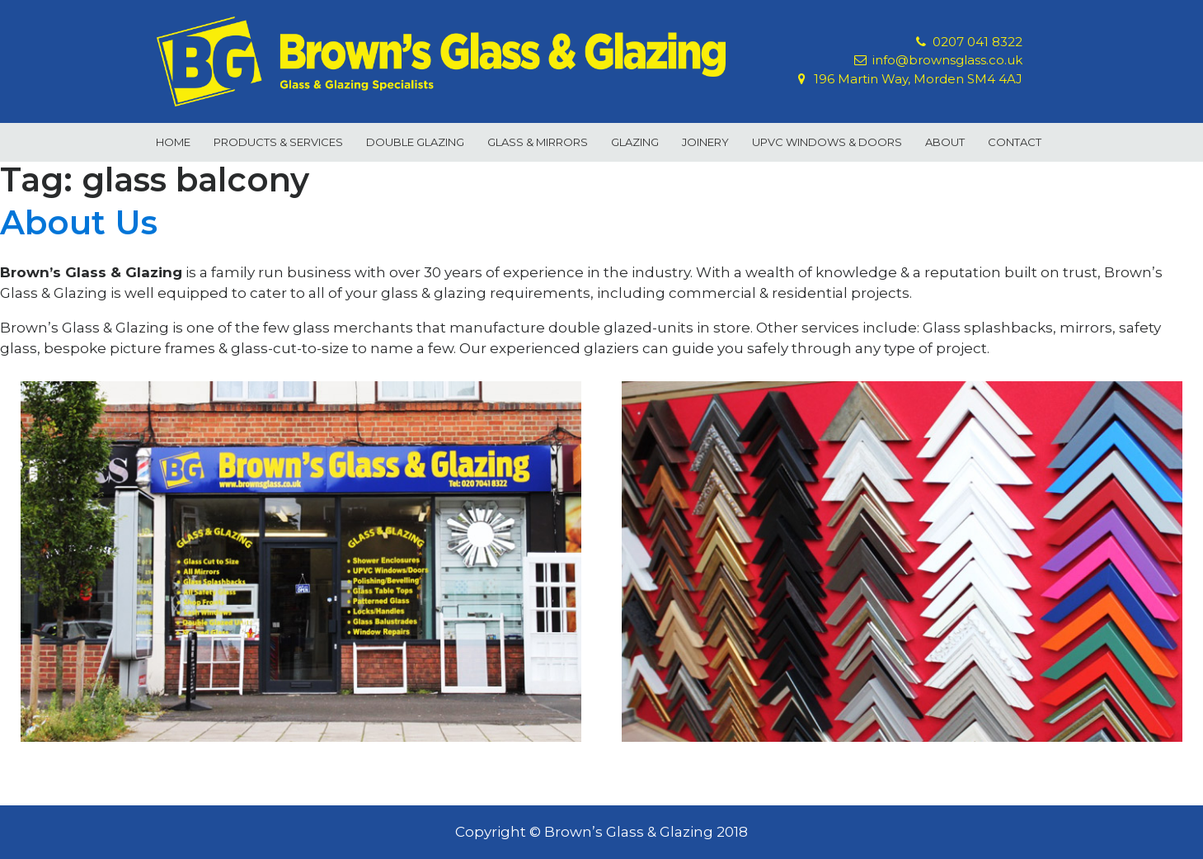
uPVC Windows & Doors (827, 142)
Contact (1014, 142)
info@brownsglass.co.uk (947, 60)
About (945, 142)
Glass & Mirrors (537, 142)
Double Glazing (415, 142)
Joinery (705, 142)
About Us (78, 222)
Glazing (635, 142)
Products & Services (278, 142)
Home (173, 142)
